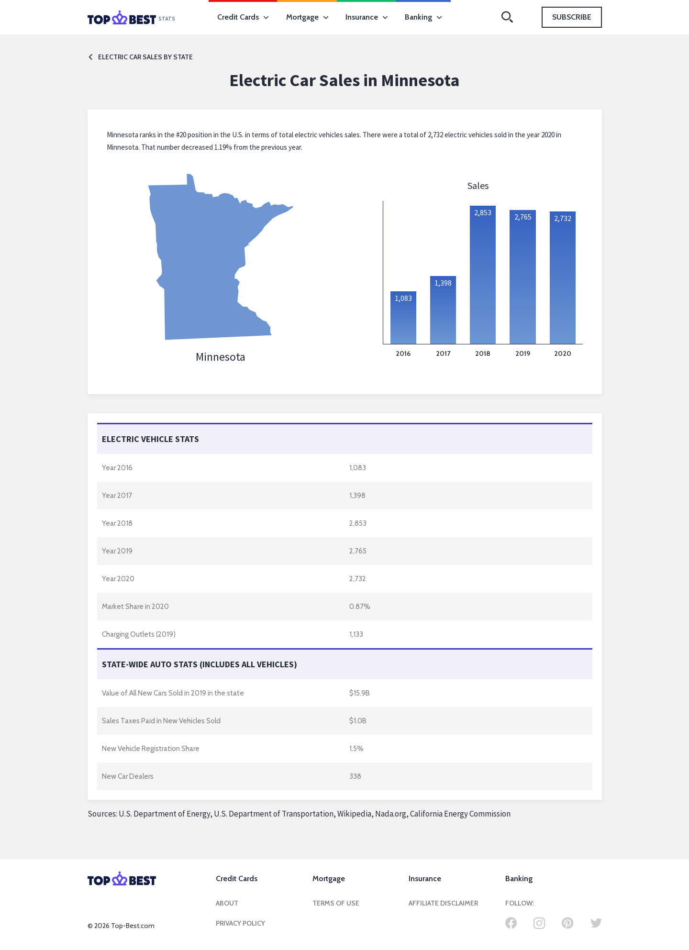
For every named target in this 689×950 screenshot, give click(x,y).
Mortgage (307, 17)
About (227, 903)
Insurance (366, 17)
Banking (423, 17)
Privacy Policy (240, 923)
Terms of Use (335, 903)
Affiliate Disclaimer (443, 903)
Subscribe (571, 17)
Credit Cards (242, 17)
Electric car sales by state (140, 57)
